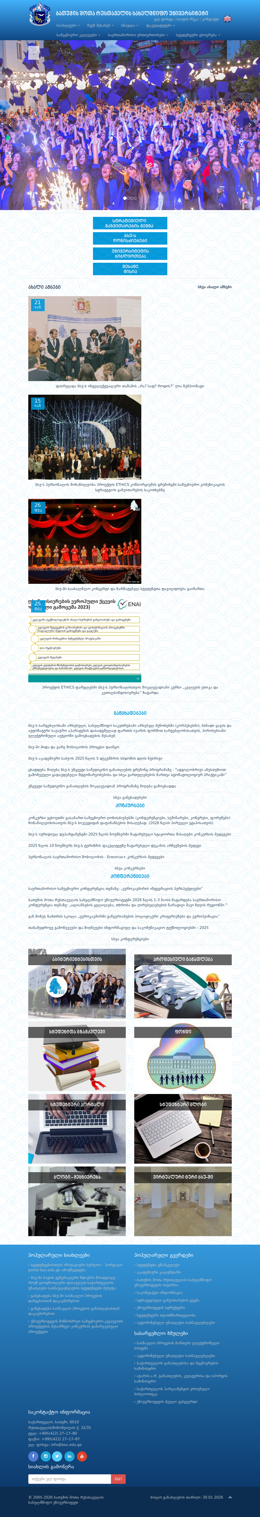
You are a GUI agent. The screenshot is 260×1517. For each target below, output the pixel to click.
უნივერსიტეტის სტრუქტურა (161, 1308)
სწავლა (129, 25)
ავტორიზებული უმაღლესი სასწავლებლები (176, 1323)
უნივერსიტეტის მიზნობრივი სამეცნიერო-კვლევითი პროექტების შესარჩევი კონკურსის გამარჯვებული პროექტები (75, 1327)
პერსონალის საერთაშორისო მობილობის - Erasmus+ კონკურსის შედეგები (96, 857)
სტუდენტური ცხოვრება (198, 35)
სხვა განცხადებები (130, 798)
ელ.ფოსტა (163, 19)
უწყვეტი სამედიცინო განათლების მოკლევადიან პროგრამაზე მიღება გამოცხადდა (102, 786)
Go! (118, 1479)
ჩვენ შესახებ (100, 25)
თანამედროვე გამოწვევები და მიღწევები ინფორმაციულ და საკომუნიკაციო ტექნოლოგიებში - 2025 (118, 928)
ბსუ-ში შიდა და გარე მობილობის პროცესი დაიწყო (73, 747)
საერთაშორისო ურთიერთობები (138, 35)
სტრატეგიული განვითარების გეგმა (168, 1300)
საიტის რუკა (188, 19)
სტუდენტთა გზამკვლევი (158, 1265)
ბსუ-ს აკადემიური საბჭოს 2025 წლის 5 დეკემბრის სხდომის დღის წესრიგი (95, 758)
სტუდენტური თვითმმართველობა (166, 1315)
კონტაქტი (210, 19)
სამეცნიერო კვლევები (78, 35)
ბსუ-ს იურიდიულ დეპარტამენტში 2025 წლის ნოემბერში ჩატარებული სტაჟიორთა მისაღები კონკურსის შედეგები (129, 834)
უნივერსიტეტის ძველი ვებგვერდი (167, 1402)
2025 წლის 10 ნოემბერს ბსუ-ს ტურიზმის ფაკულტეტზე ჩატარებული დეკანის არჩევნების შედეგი (114, 846)
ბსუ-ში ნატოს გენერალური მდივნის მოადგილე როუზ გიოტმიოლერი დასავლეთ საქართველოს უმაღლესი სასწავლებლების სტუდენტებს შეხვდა (72, 1283)
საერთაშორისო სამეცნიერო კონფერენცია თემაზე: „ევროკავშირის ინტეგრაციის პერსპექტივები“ (115, 889)
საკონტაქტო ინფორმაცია (160, 1293)
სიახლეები (68, 25)
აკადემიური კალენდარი (159, 1272)
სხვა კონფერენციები (130, 939)
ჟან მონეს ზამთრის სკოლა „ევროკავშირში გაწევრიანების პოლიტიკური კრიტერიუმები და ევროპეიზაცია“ (124, 916)
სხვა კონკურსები (130, 868)
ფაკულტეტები (160, 25)
